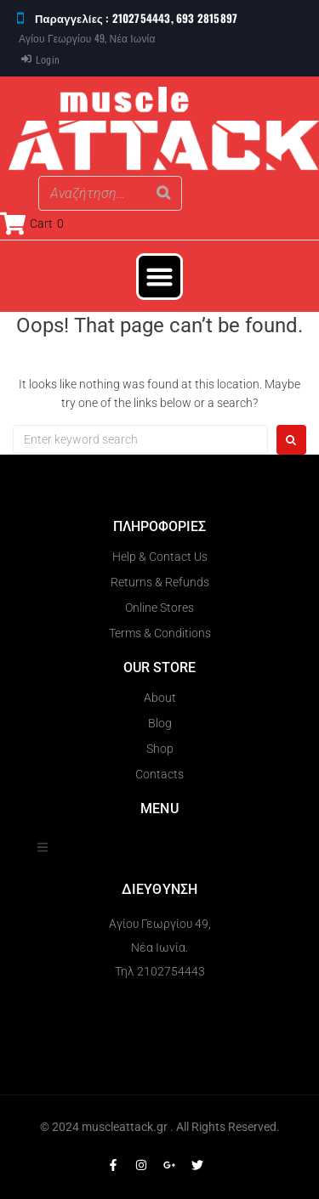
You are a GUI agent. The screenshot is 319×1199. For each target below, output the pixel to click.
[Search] (164, 193)
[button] (160, 277)
